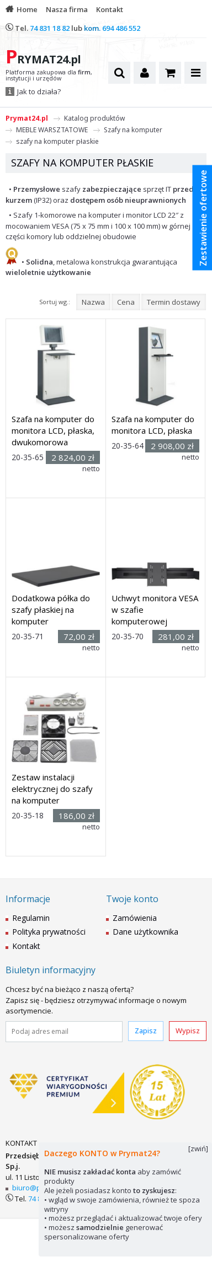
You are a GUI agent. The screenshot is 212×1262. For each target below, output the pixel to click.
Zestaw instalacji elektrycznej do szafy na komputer (52, 789)
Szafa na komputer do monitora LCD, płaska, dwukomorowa (53, 430)
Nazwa (93, 302)
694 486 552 (121, 28)
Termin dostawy (173, 302)
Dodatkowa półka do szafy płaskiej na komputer (51, 609)
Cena (126, 302)
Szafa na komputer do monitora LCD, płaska (153, 424)
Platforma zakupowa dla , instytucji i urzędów (49, 75)
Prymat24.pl (27, 118)
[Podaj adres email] (64, 1031)
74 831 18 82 (50, 28)
